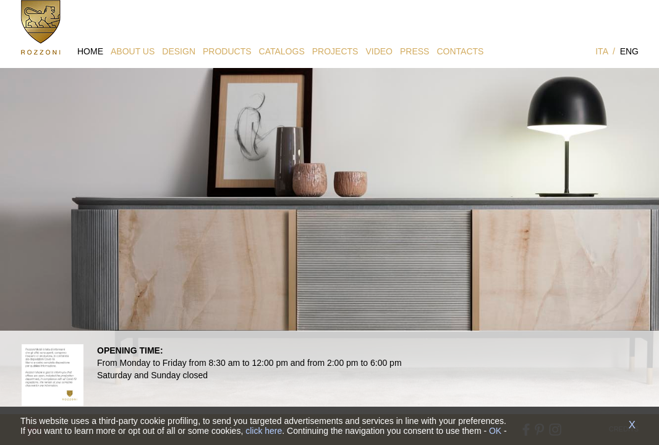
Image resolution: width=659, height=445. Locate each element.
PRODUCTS (227, 51)
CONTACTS (459, 51)
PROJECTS (335, 51)
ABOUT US (133, 51)
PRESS (414, 51)
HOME (90, 51)
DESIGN (178, 51)
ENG (629, 51)
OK (495, 431)
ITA (601, 51)
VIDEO (379, 51)
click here (263, 431)
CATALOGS (282, 51)
